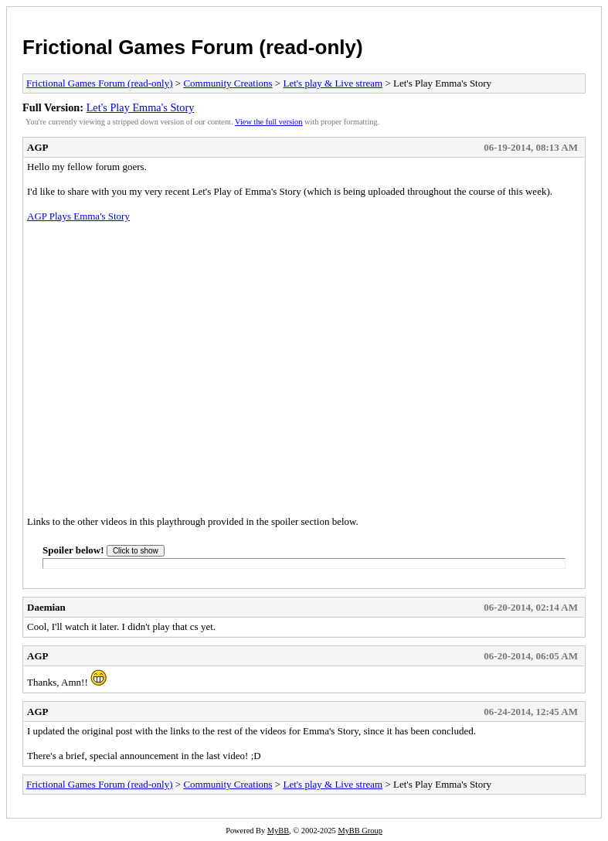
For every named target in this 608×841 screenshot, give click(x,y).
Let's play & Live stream (332, 83)
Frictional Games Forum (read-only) (192, 47)
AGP (37, 147)
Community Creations (227, 83)
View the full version (268, 121)
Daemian (46, 607)
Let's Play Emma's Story (141, 107)
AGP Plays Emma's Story (78, 216)
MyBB (278, 830)
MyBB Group (360, 830)
